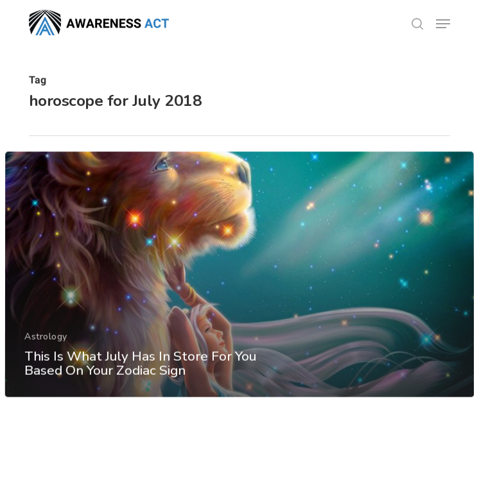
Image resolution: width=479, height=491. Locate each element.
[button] (443, 23)
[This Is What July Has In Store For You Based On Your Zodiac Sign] (239, 284)
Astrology (45, 346)
